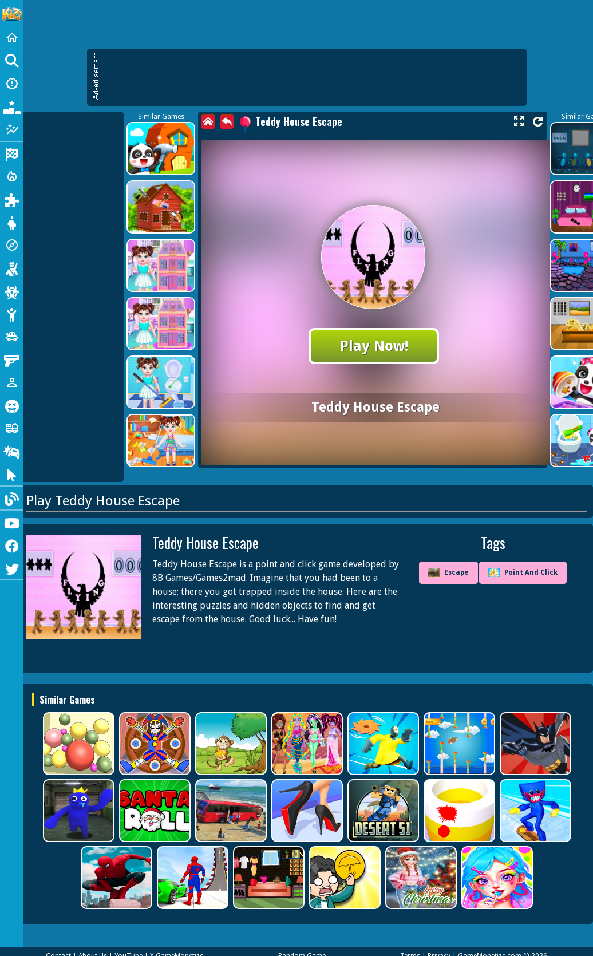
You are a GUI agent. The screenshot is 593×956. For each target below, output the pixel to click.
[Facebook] (11, 545)
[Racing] (11, 153)
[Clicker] (11, 474)
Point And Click (523, 572)
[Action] (11, 176)
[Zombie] (11, 290)
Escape (448, 573)
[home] (208, 121)
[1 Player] (11, 382)
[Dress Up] (11, 222)
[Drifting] (11, 451)
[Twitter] (11, 567)
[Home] (11, 37)
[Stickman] (11, 313)
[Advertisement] (312, 77)
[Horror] (11, 405)
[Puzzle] (11, 199)
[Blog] (11, 498)
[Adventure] (11, 245)
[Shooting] (11, 267)
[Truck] (11, 428)
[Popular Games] (11, 106)
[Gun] (11, 359)
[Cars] (11, 336)
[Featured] (11, 129)
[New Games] (11, 83)
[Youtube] (11, 522)
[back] (227, 121)
